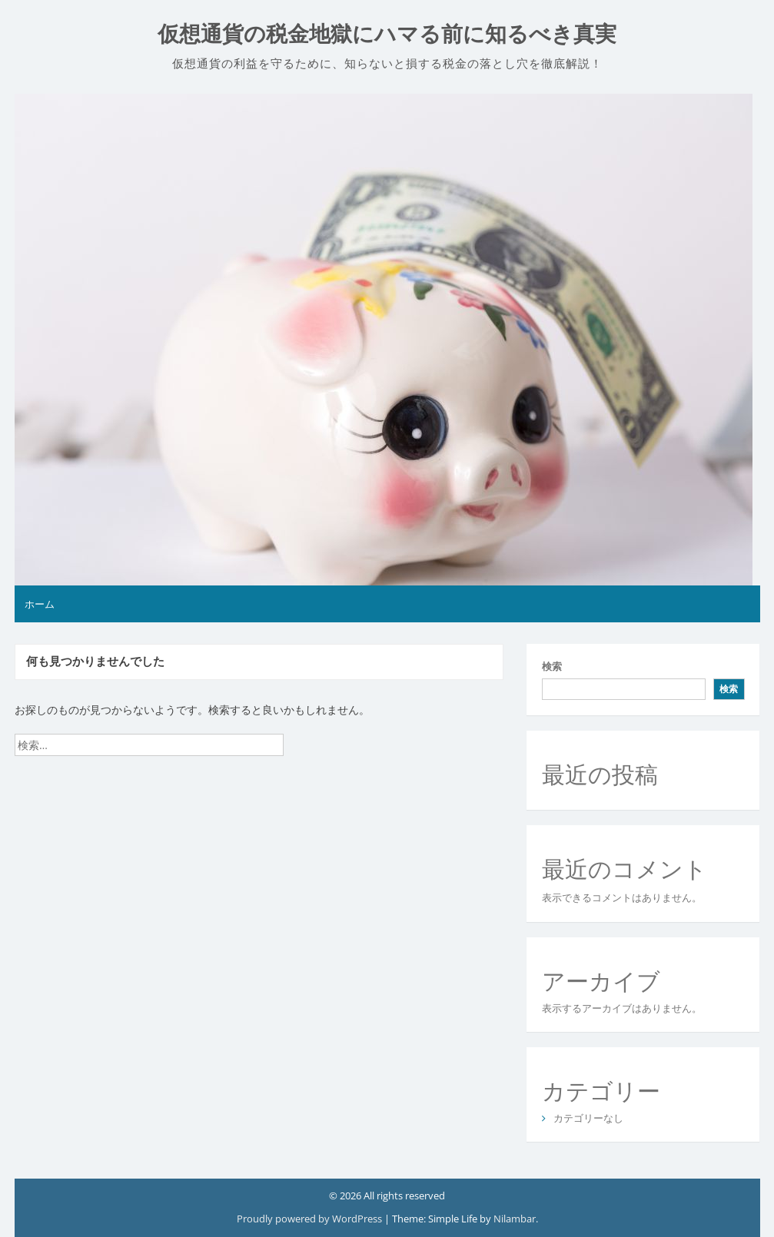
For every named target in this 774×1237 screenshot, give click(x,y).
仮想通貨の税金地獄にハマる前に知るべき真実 (387, 34)
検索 (552, 666)
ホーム (40, 604)
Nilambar (514, 1218)
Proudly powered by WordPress (310, 1218)
